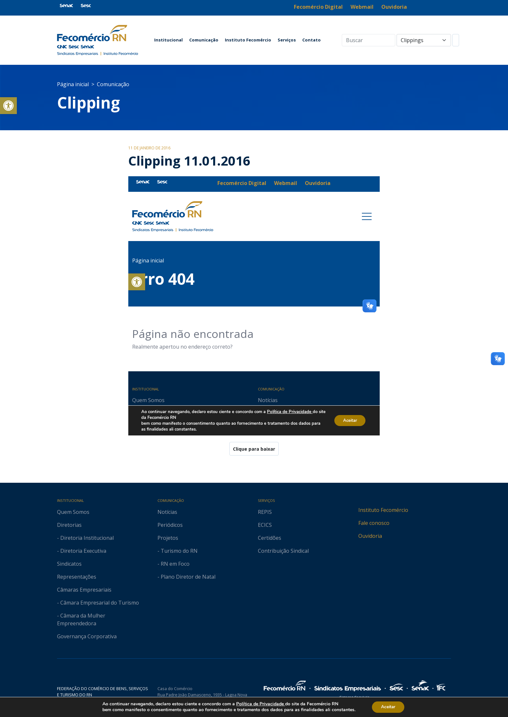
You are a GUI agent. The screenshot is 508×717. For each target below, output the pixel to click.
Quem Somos (73, 511)
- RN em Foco (173, 563)
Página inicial (73, 84)
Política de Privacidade (259, 704)
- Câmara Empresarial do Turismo (98, 602)
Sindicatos (69, 563)
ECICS (265, 524)
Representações (76, 576)
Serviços (287, 40)
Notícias (167, 511)
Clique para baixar (254, 449)
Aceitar (388, 707)
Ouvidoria (370, 535)
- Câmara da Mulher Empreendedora (81, 619)
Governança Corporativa (87, 636)
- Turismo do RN (177, 550)
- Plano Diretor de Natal (186, 576)
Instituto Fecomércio (248, 40)
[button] (8, 105)
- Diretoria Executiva (81, 550)
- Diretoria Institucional (85, 537)
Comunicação (203, 40)
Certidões (269, 537)
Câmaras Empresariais (84, 589)
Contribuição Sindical (283, 550)
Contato (311, 40)
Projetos (167, 537)
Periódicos (170, 524)
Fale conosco (373, 522)
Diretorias (69, 524)
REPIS (265, 511)
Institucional (168, 40)
